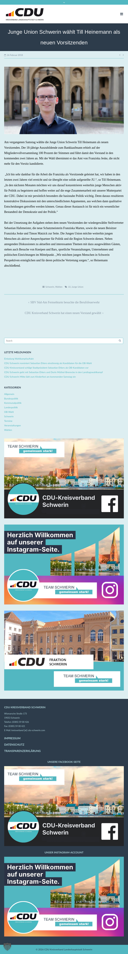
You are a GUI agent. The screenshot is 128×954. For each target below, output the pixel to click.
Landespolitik (11, 407)
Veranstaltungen (12, 425)
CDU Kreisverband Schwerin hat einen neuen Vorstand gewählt (63, 313)
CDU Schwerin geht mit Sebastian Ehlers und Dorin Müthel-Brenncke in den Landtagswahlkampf (53, 372)
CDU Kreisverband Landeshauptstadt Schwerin (68, 949)
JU (69, 286)
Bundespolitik (11, 398)
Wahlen (58, 286)
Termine (8, 420)
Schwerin (50, 286)
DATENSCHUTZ (14, 744)
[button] (7, 946)
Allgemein (9, 394)
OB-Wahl (9, 411)
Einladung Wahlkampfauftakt (19, 358)
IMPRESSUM (12, 738)
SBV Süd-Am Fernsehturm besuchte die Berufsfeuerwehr (65, 302)
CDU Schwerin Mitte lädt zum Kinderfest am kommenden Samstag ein (40, 376)
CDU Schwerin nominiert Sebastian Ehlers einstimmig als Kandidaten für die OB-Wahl (48, 363)
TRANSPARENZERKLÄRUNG (22, 751)
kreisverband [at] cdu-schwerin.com (28, 730)
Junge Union (77, 286)
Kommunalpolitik (13, 402)
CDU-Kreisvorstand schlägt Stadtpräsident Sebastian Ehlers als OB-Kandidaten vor (46, 367)
